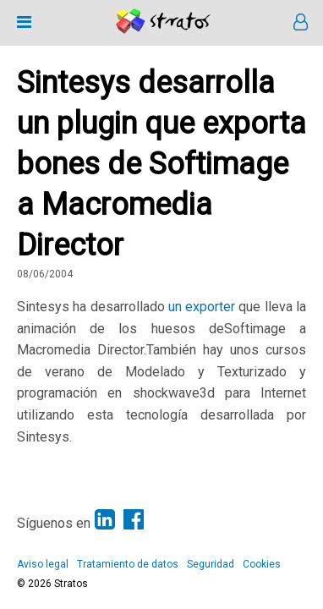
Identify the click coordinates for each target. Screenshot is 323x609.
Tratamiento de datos (127, 564)
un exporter (201, 307)
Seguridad (210, 564)
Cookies (262, 564)
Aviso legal (42, 564)
